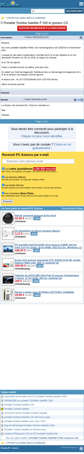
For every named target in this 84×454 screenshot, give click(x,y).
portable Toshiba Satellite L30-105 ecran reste (27, 417)
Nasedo (4, 99)
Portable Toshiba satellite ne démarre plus (25, 429)
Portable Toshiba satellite (16, 409)
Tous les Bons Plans (72, 208)
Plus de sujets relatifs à (42, 438)
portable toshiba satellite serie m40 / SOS (24, 421)
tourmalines (6, 37)
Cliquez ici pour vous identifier (41, 136)
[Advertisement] (41, 348)
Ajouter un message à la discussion (42, 28)
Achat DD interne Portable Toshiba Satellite (25, 413)
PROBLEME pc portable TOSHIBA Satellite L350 (28, 400)
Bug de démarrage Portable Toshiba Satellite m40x (29, 425)
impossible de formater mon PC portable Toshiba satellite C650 (35, 396)
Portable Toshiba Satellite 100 (19, 404)
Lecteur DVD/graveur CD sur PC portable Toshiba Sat (31, 433)
